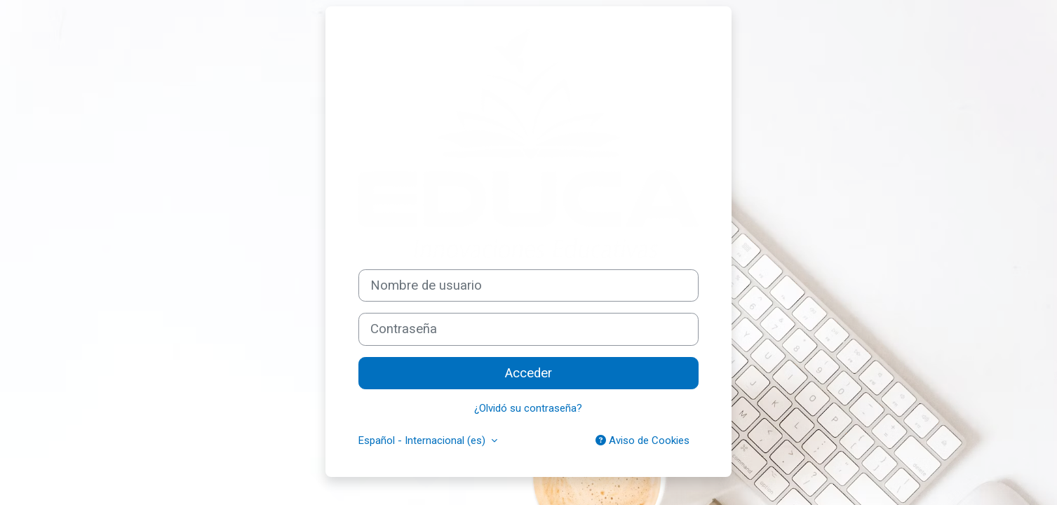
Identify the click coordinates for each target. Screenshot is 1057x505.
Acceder (528, 373)
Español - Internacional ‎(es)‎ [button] (423, 440)
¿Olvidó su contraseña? (528, 408)
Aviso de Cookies (642, 440)
